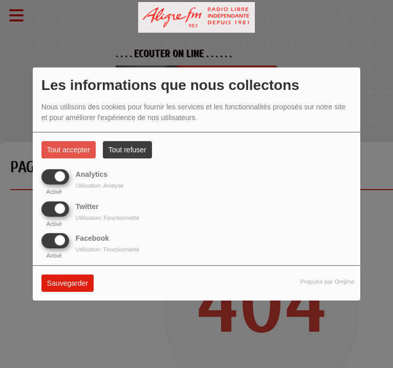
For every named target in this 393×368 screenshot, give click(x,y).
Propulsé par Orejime (327, 282)
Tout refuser (127, 150)
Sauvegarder (67, 283)
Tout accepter (68, 150)
